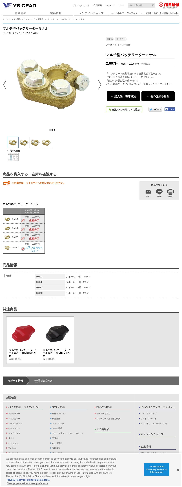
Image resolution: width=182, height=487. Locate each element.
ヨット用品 (57, 453)
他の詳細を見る (159, 96)
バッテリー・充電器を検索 (108, 419)
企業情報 (146, 446)
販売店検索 (46, 380)
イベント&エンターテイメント (158, 407)
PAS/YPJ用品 (104, 407)
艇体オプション (59, 413)
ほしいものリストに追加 (126, 109)
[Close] (178, 470)
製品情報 (11, 397)
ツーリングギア (15, 423)
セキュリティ (14, 428)
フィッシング (58, 423)
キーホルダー (14, 453)
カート (121, 5)
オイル (11, 438)
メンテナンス (14, 433)
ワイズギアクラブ (149, 413)
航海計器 (56, 419)
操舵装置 (56, 448)
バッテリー (51, 19)
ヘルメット (13, 443)
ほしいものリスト (81, 5)
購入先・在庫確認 (125, 96)
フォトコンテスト (149, 419)
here (45, 469)
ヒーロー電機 (123, 45)
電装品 (40, 19)
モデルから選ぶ (103, 413)
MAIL (148, 196)
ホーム (5, 19)
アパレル (12, 448)
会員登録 (98, 5)
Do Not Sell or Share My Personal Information (156, 469)
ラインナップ (29, 19)
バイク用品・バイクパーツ (23, 407)
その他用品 (102, 429)
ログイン (110, 5)
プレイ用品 (57, 428)
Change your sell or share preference (27, 483)
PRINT (171, 196)
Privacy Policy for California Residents (28, 480)
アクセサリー (14, 413)
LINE (159, 196)
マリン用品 (16, 19)
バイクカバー (14, 419)
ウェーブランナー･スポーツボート (67, 433)
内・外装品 (57, 443)
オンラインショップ (152, 434)
